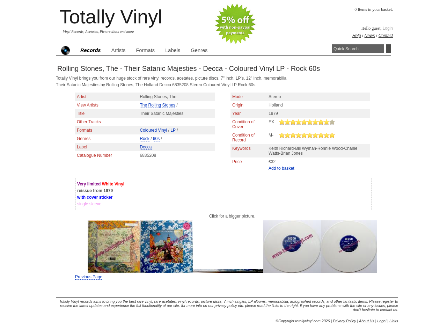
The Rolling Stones (157, 105)
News (370, 35)
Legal (381, 321)
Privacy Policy (344, 321)
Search (388, 48)
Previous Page (88, 276)
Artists (118, 50)
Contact (386, 35)
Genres (199, 50)
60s (156, 138)
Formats (145, 50)
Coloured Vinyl (153, 130)
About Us (366, 321)
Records (90, 50)
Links (393, 321)
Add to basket (281, 168)
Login (388, 28)
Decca (146, 147)
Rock (144, 138)
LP (172, 130)
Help (356, 35)
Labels (172, 50)
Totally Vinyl (110, 17)
